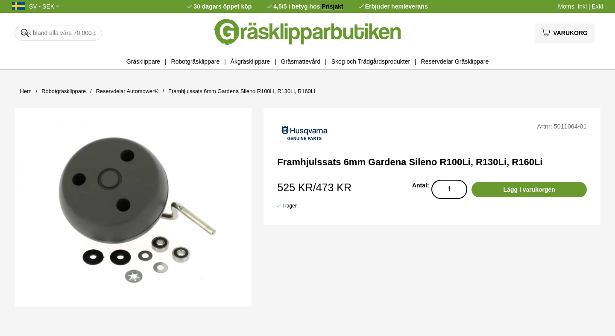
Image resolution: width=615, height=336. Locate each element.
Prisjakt (332, 6)
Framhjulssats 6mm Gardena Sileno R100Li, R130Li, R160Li (241, 91)
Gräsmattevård (301, 61)
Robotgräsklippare (195, 61)
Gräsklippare (143, 61)
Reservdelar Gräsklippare (455, 61)
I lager (289, 206)
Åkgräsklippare (250, 61)
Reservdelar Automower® (127, 91)
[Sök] (58, 33)
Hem (26, 91)
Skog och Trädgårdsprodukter (370, 61)
